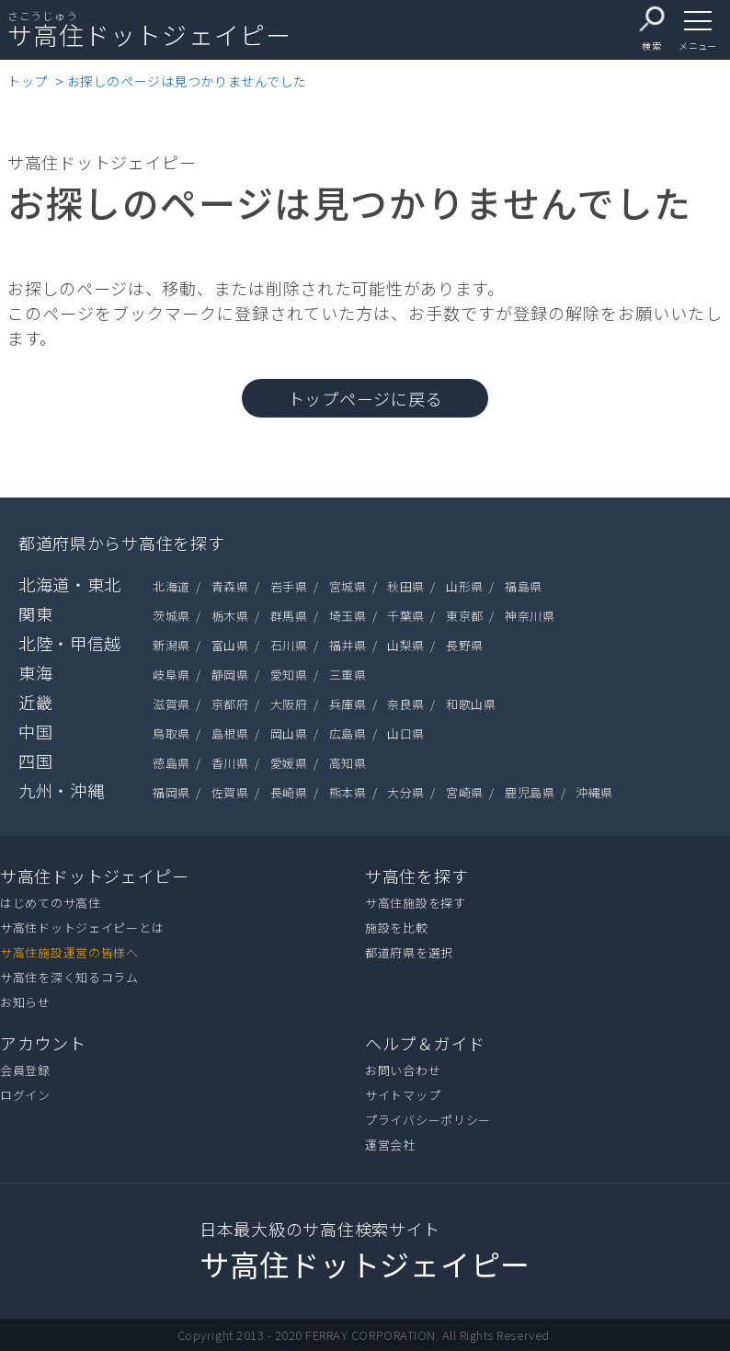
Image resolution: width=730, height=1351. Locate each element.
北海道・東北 (69, 584)
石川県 (289, 645)
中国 (35, 731)
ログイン (25, 1095)
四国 (35, 761)
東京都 (465, 615)
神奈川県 (529, 615)
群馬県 (289, 615)
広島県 (348, 733)
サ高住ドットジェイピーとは (82, 927)
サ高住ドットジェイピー (94, 875)
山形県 (465, 586)
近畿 (35, 702)
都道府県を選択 (409, 952)
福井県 (348, 645)
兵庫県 (348, 704)
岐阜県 (171, 674)
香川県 (230, 763)
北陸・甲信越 (69, 643)
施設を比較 (396, 927)
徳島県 (171, 763)
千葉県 (406, 615)
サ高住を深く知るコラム (69, 977)
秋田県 (406, 586)
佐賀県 (230, 792)
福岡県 (171, 792)
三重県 (348, 674)
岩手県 (289, 586)
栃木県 (230, 615)
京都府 (230, 704)
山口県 (406, 733)
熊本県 (348, 792)
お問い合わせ (402, 1070)
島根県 (230, 733)
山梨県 (406, 645)
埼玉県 (348, 615)
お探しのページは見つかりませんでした (187, 81)
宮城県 (348, 586)
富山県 (230, 645)
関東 (35, 613)
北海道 (171, 586)
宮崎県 (465, 792)
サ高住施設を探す (415, 902)
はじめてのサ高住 (50, 902)
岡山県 (289, 733)
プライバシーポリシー (428, 1119)
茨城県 (171, 615)
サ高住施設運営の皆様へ (69, 952)
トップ (27, 81)
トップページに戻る (365, 398)
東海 (35, 672)
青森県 (230, 586)
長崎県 (289, 792)
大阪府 (289, 704)
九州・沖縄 (61, 790)
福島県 (523, 586)
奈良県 (406, 704)
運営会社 (390, 1144)
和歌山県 (471, 704)
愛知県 (289, 674)
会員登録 (25, 1070)
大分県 (406, 792)
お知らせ (25, 1002)
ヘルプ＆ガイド (425, 1043)
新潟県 (171, 645)
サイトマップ (402, 1095)
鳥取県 (171, 733)
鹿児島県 (529, 792)
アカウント (43, 1043)
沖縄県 (594, 792)
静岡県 (230, 674)
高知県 (348, 763)
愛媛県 (289, 763)
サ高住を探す (416, 875)
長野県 (465, 645)
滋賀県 (171, 704)
